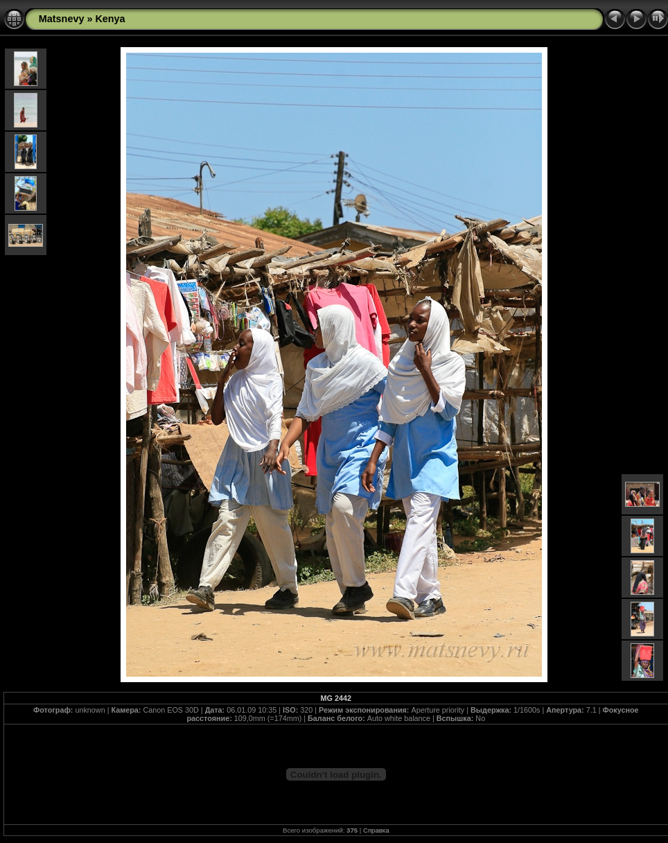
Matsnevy (62, 18)
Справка (376, 830)
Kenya (110, 18)
